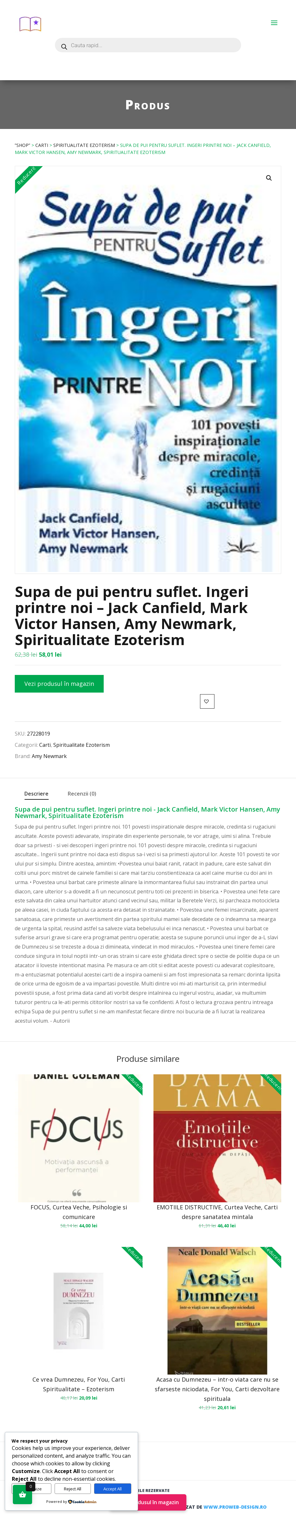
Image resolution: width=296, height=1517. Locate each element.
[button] (269, 178)
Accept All (112, 1489)
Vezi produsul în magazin (59, 683)
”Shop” (22, 145)
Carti (41, 145)
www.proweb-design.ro (235, 1507)
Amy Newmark (49, 756)
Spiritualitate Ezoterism (84, 145)
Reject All (72, 1489)
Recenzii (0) (82, 793)
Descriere (36, 793)
